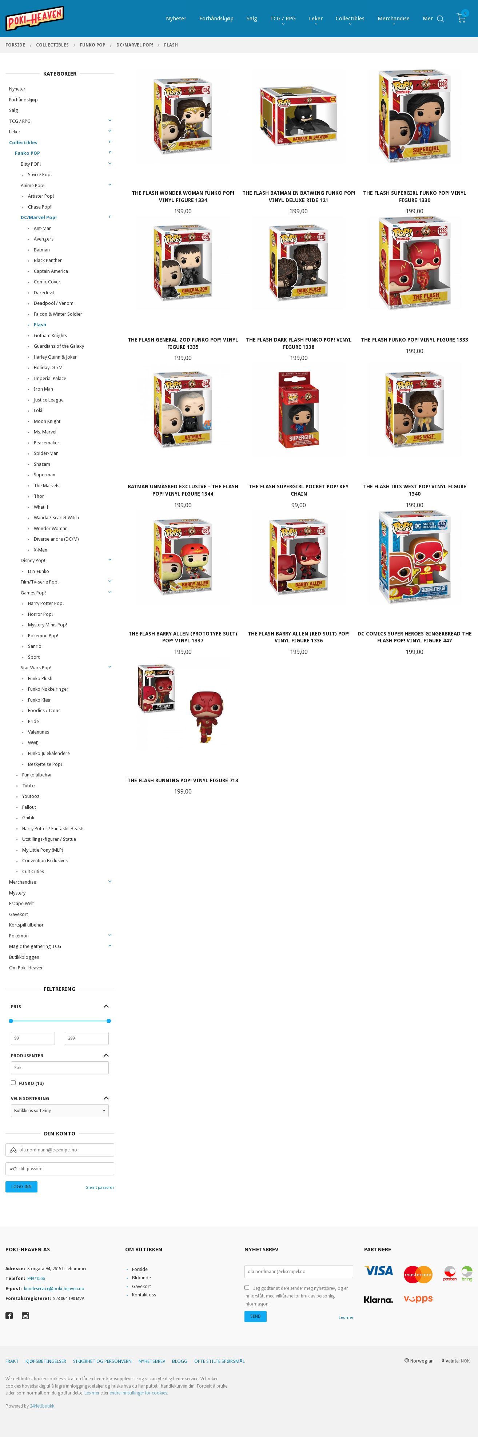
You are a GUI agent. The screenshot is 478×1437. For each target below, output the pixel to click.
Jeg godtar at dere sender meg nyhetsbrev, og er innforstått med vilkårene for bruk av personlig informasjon (296, 1296)
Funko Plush (40, 678)
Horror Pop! (40, 614)
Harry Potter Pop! (46, 603)
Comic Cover (47, 281)
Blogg (179, 1361)
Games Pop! (33, 593)
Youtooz (30, 796)
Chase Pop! (39, 207)
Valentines (38, 732)
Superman (44, 474)
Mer (428, 18)
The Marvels (46, 485)
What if (41, 507)
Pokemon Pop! (43, 635)
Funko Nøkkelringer (48, 689)
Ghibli (28, 817)
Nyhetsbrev (152, 1361)
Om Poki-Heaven (26, 967)
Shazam (42, 464)
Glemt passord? (99, 1187)
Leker (14, 131)
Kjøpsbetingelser (45, 1361)
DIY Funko (38, 571)
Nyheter (17, 89)
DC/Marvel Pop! (39, 217)
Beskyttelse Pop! (45, 764)
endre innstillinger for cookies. (138, 1393)
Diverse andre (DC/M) (56, 539)
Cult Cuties (33, 871)
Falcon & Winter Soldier (58, 314)
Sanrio (34, 646)
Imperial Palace (50, 378)
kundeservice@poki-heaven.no (54, 1288)
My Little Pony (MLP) (42, 850)
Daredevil (44, 292)
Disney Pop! (33, 560)
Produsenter (27, 1055)
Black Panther (48, 260)
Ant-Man (43, 228)
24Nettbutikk (42, 1406)
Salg (13, 110)
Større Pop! (40, 174)
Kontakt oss (144, 1294)
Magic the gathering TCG (35, 946)
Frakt (12, 1361)
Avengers (43, 239)
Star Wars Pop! (36, 667)
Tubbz (28, 785)
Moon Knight (47, 421)
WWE (33, 743)
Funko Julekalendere (49, 753)
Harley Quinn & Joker (55, 357)
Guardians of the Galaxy (59, 346)
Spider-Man (46, 453)
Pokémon (19, 936)
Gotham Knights (50, 335)
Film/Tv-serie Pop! (40, 582)
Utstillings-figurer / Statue (49, 839)
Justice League (49, 400)
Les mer (346, 1317)
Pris (16, 1006)
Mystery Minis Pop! (47, 624)
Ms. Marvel (45, 432)
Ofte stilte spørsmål (219, 1361)
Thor (39, 496)
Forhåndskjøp (23, 99)
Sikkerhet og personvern (102, 1361)
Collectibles (23, 142)
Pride (33, 721)
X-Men (40, 550)
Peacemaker (46, 442)
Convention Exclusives (45, 860)
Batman (42, 250)
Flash (40, 324)
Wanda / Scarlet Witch (56, 517)
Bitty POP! (31, 164)
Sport (34, 657)
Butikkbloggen (24, 957)
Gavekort (18, 914)
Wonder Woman (51, 528)
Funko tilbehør (37, 775)
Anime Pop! (32, 185)
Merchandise (22, 882)
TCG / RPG (20, 121)
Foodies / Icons (44, 710)
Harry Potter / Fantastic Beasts (53, 828)
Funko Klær (39, 700)
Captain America (51, 271)
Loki (38, 410)
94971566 (36, 1278)
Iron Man (43, 389)
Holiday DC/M (48, 367)
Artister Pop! (41, 196)
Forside (140, 1269)
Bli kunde (141, 1277)
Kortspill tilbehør (26, 925)
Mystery (17, 893)
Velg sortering (30, 1098)
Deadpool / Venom (53, 303)
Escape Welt (21, 903)
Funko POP (27, 153)
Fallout (29, 807)
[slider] (11, 1021)
